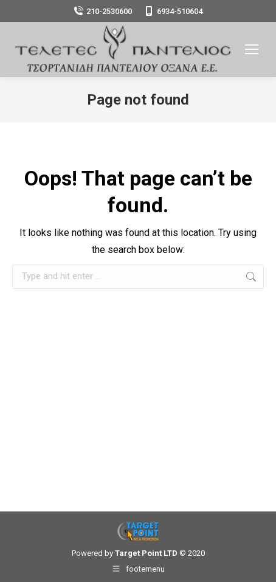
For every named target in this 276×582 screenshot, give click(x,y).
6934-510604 (173, 11)
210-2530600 (103, 11)
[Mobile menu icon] (252, 49)
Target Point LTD (146, 553)
